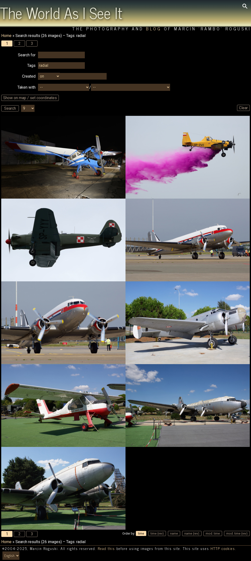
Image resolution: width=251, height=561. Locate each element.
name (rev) (192, 533)
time (141, 533)
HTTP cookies (223, 548)
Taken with (26, 87)
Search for (27, 55)
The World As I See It (61, 12)
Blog (154, 28)
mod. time (213, 533)
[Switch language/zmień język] (10, 555)
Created (29, 76)
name (174, 533)
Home (6, 35)
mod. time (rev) (237, 533)
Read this (106, 548)
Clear (243, 108)
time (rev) (157, 533)
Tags (31, 65)
